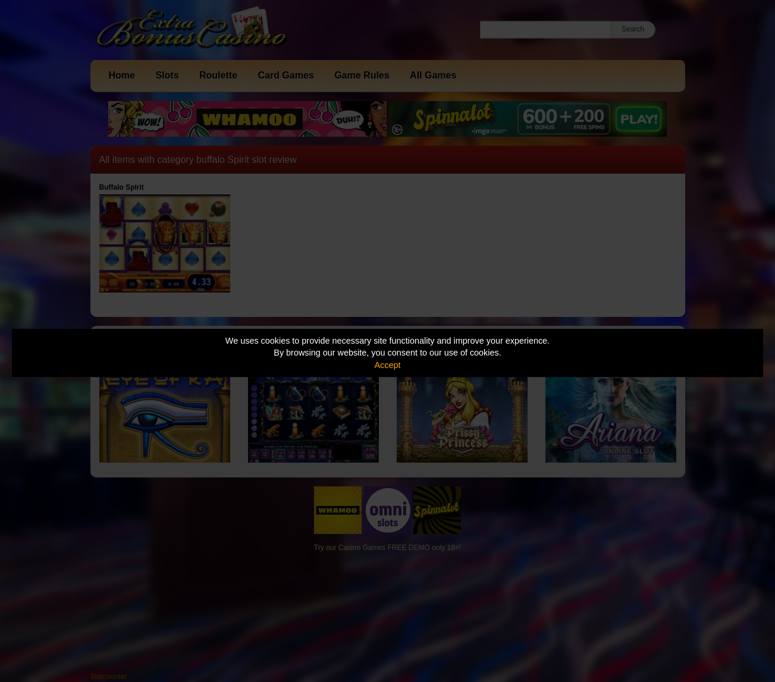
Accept (388, 365)
